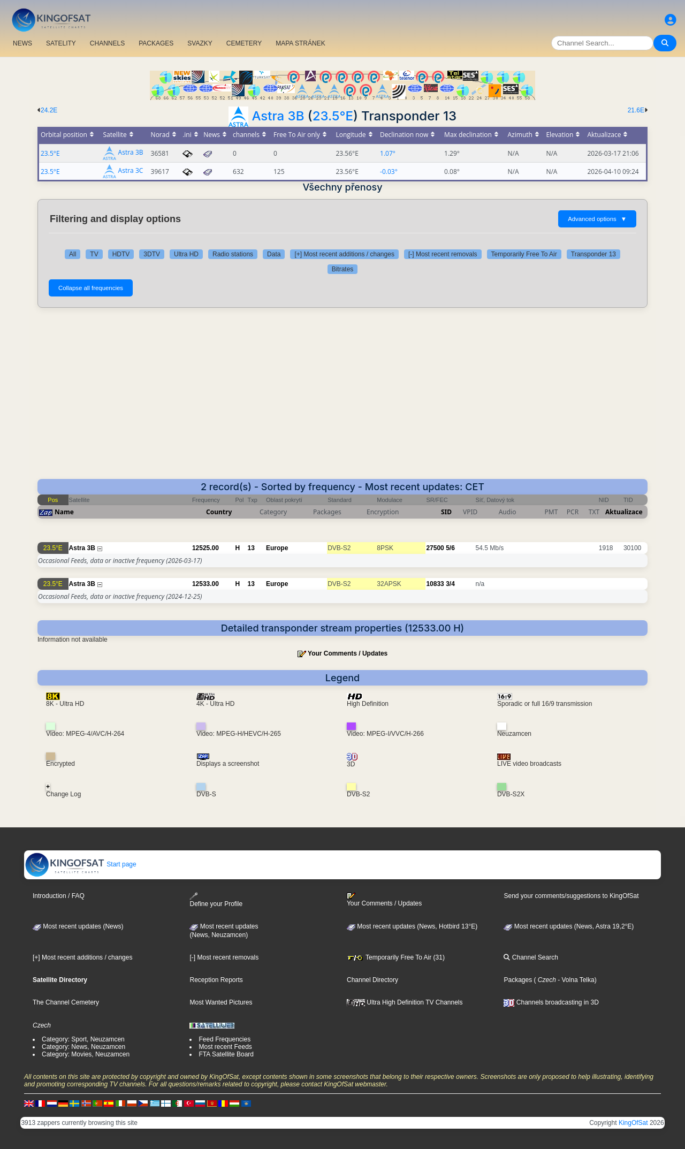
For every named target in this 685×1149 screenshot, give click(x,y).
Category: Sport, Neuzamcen (83, 1039)
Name (64, 511)
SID (446, 511)
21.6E (636, 110)
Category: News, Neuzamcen (83, 1047)
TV (94, 254)
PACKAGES (156, 43)
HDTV (121, 254)
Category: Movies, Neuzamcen (86, 1054)
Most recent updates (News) (78, 926)
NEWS (22, 43)
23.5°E (333, 116)
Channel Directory (372, 980)
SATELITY (61, 43)
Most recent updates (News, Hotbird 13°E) (412, 926)
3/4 (450, 584)
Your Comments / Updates (347, 653)
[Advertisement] (342, 399)
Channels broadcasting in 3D (551, 1002)
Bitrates (343, 269)
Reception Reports (215, 980)
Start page (80, 864)
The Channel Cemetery (66, 1002)
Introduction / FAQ (59, 896)
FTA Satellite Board (226, 1054)
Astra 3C (130, 171)
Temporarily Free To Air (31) (396, 957)
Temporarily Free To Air (524, 254)
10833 (435, 584)
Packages (518, 980)
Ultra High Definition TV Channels (405, 1002)
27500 (435, 548)
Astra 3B (278, 116)
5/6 (450, 548)
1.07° (387, 153)
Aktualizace (624, 511)
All (72, 254)
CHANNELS (107, 43)
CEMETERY (244, 43)
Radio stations (232, 254)
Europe (277, 548)
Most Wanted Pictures (220, 1002)
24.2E (49, 110)
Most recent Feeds (225, 1047)
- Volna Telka (575, 980)
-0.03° (389, 171)
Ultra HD (186, 254)
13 (251, 548)
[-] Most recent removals (442, 254)
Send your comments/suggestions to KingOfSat (571, 896)
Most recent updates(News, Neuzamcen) (223, 931)
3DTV (151, 254)
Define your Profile (215, 900)
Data (273, 254)
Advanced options (597, 219)
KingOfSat (633, 1123)
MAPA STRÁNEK (300, 43)
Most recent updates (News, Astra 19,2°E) (569, 926)
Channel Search (531, 957)
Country (219, 511)
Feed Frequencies (224, 1039)
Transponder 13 (593, 254)
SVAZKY (199, 43)
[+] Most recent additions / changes (344, 254)
